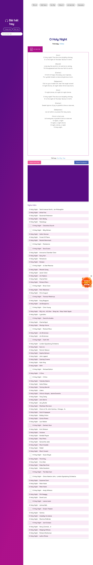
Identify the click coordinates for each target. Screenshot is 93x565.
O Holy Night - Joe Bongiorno (39, 304)
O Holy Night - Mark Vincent (38, 451)
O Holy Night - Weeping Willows (39, 530)
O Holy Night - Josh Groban (40, 522)
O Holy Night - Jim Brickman (38, 333)
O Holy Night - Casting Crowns (39, 359)
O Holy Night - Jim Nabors (38, 276)
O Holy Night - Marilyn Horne (39, 325)
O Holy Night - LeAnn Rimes (38, 536)
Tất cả (35, 5)
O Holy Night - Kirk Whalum (38, 429)
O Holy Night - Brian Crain (39, 285)
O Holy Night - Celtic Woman (39, 234)
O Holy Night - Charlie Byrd (38, 322)
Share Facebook (81, 162)
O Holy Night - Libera (36, 390)
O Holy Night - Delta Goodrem (39, 468)
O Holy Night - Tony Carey (38, 397)
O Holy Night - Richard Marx (38, 282)
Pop (64, 158)
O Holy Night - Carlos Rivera (38, 418)
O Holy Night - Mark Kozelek (38, 445)
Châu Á (61, 5)
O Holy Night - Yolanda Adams (39, 381)
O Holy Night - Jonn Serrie (38, 400)
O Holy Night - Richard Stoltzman (40, 533)
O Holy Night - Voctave (37, 432)
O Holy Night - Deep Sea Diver (39, 465)
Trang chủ (8, 29)
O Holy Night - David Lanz (38, 497)
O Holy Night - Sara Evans (39, 248)
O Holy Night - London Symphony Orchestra (44, 344)
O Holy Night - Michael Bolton (41, 369)
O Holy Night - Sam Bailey (38, 219)
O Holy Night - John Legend (38, 356)
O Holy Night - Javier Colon (38, 273)
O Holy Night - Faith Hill (39, 339)
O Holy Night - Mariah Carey (38, 269)
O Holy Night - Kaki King (37, 362)
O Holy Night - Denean (36, 262)
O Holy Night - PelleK (36, 448)
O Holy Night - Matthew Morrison (40, 406)
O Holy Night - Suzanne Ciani (39, 480)
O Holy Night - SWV (36, 366)
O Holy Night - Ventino (36, 513)
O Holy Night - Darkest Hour (40, 425)
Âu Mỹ (52, 5)
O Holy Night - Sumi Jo (37, 347)
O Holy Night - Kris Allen (37, 462)
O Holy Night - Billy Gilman (40, 230)
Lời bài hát (70, 5)
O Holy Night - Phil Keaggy (38, 494)
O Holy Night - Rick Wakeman (39, 290)
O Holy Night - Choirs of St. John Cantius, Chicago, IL (47, 409)
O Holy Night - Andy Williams (40, 490)
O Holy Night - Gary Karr (37, 256)
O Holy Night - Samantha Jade (39, 442)
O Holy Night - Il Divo (36, 373)
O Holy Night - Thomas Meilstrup (42, 296)
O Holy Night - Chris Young (40, 307)
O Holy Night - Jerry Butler (38, 403)
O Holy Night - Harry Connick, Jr (40, 527)
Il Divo (62, 44)
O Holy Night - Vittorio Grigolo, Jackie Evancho (45, 393)
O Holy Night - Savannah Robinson (40, 215)
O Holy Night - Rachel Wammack (40, 240)
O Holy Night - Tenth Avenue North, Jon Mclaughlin (46, 209)
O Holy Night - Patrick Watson (39, 350)
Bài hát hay (11, 22)
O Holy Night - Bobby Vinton (38, 415)
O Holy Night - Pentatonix (39, 244)
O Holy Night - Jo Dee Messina (41, 265)
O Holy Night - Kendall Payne (39, 435)
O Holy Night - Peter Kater (38, 483)
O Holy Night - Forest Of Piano (39, 237)
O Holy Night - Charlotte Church (41, 225)
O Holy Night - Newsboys (37, 222)
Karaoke (81, 5)
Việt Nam (44, 5)
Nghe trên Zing (34, 162)
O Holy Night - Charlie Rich (38, 279)
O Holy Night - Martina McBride (40, 519)
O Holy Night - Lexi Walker (38, 422)
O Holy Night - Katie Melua (38, 384)
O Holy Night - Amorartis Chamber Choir (42, 252)
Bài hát (16, 29)
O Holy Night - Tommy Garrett (39, 387)
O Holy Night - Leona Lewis (40, 501)
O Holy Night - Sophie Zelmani (39, 353)
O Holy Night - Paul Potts (37, 438)
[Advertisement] (58, 23)
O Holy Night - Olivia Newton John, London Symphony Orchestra (52, 476)
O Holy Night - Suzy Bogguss (39, 300)
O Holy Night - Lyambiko (37, 314)
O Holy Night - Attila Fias (37, 212)
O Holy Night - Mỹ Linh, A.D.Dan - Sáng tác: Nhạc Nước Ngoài (50, 311)
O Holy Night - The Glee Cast (40, 472)
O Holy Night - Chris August (38, 293)
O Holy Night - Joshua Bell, (38, 505)
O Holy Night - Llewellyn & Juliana (40, 516)
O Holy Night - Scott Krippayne (39, 412)
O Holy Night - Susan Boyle (40, 454)
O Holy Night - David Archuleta (41, 318)
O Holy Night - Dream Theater (41, 508)
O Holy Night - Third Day (37, 459)
